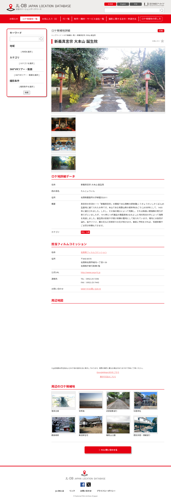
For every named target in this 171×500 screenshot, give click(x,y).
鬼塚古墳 (63, 402)
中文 (135, 4)
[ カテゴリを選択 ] (26, 63)
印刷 (161, 30)
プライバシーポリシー (106, 491)
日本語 (110, 4)
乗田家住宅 (91, 426)
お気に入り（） (50, 18)
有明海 (91, 402)
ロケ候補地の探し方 (151, 18)
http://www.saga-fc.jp (91, 272)
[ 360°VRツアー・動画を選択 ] (26, 75)
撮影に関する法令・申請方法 (122, 18)
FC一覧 (66, 18)
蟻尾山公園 (118, 426)
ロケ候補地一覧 (30, 18)
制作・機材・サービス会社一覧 (89, 18)
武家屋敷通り (118, 402)
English (123, 4)
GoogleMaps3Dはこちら (108, 372)
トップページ (56, 35)
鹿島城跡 (63, 426)
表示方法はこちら (108, 376)
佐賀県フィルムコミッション (94, 252)
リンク (72, 491)
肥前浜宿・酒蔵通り (146, 426)
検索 (26, 92)
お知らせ (13, 18)
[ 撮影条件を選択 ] (26, 86)
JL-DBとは (59, 491)
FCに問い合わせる (109, 450)
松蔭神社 (146, 402)
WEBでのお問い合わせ (91, 288)
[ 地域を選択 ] (27, 51)
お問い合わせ (86, 491)
